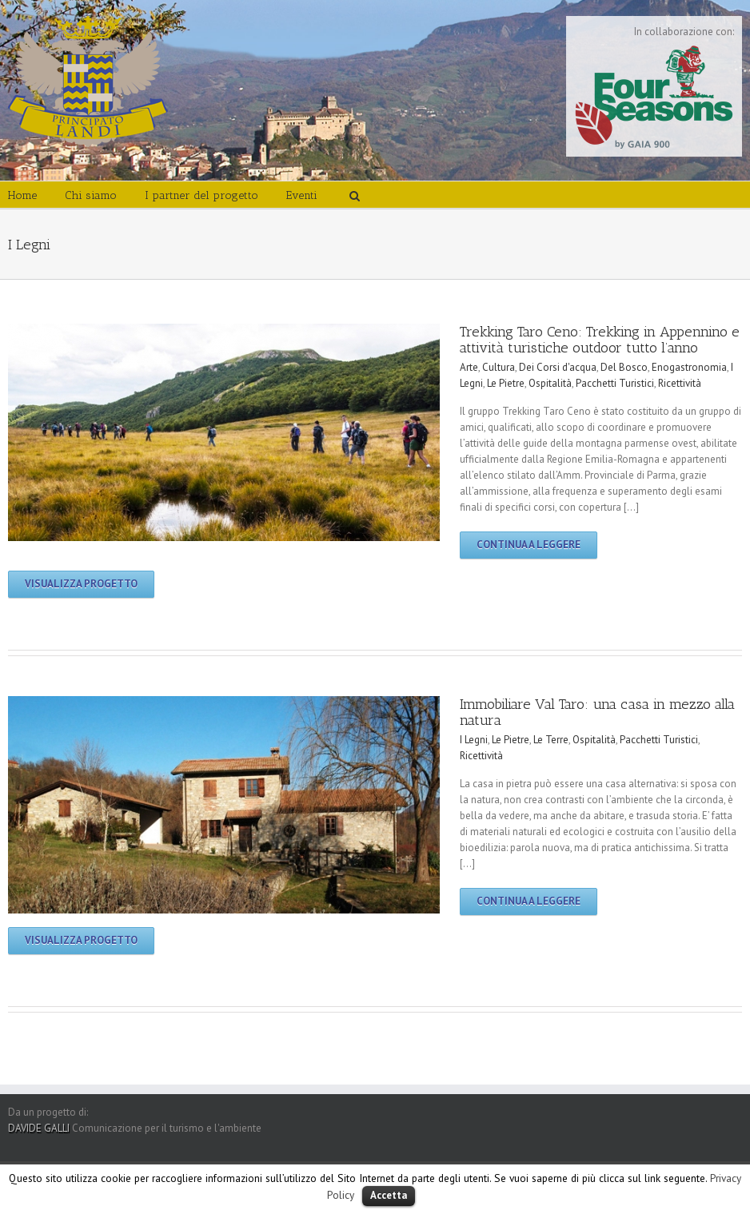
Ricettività (679, 383)
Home (22, 195)
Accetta (388, 1195)
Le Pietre (506, 383)
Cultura (498, 367)
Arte (469, 367)
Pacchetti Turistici (615, 383)
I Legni (474, 739)
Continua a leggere (528, 544)
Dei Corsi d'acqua (557, 367)
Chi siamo (91, 195)
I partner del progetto (201, 195)
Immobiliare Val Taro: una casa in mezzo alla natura (597, 712)
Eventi (301, 195)
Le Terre (550, 739)
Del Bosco (624, 367)
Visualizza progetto (81, 584)
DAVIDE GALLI (39, 1128)
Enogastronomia (689, 367)
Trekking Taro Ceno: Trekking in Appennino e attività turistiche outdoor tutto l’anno (600, 339)
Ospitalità (550, 383)
